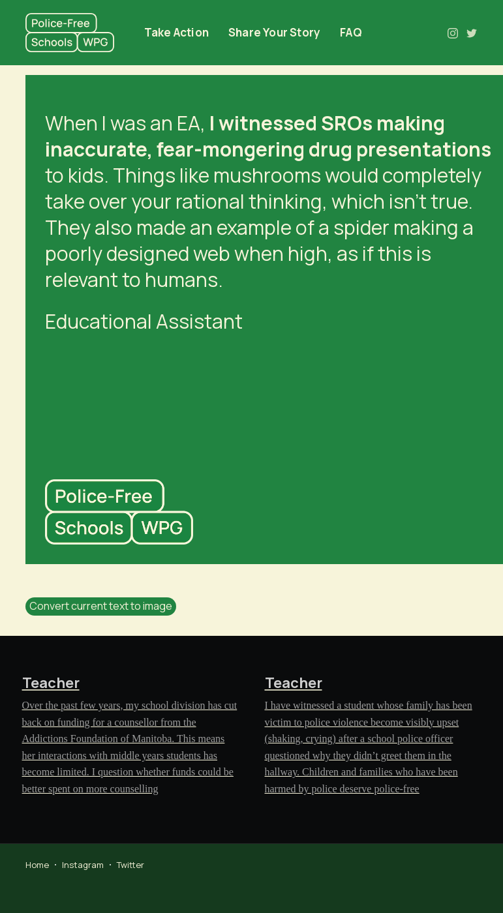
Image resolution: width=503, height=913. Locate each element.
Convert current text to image (100, 606)
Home (37, 865)
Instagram (83, 865)
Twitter (130, 865)
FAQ (351, 32)
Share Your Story (274, 32)
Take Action (176, 32)
